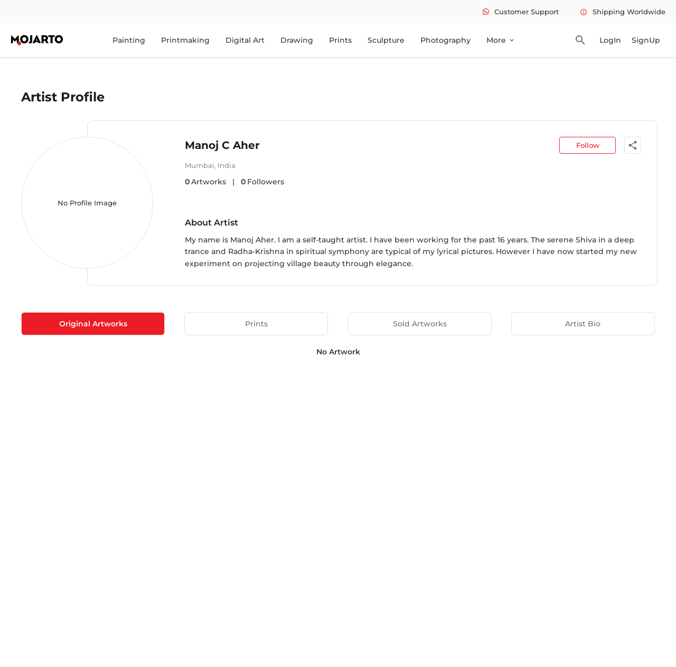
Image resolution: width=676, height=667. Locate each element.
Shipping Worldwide (622, 11)
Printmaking (185, 40)
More (500, 40)
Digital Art (245, 40)
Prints (340, 40)
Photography (445, 40)
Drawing (296, 40)
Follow (587, 145)
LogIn (610, 40)
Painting (128, 40)
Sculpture (386, 40)
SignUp (646, 40)
